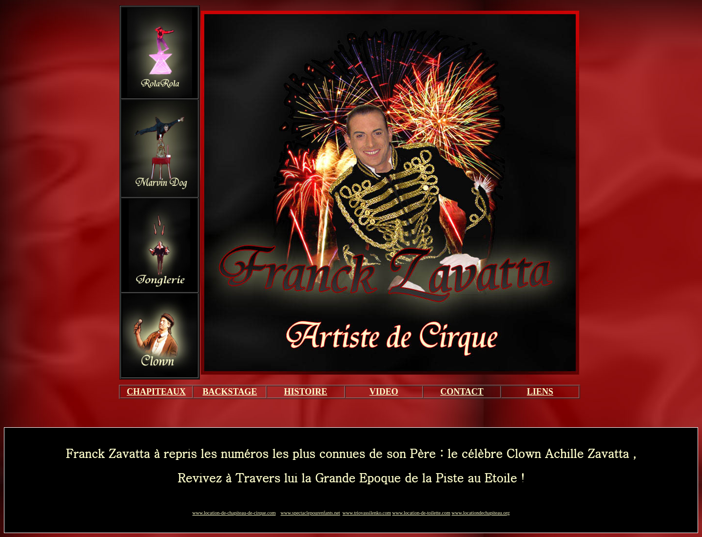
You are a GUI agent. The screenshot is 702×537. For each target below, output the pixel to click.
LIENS (540, 392)
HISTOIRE (306, 392)
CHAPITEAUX (156, 392)
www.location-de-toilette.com (421, 513)
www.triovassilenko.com (367, 513)
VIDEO (384, 392)
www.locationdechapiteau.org (480, 513)
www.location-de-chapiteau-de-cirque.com (234, 513)
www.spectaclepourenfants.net (310, 513)
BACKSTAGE (230, 392)
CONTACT (462, 392)
